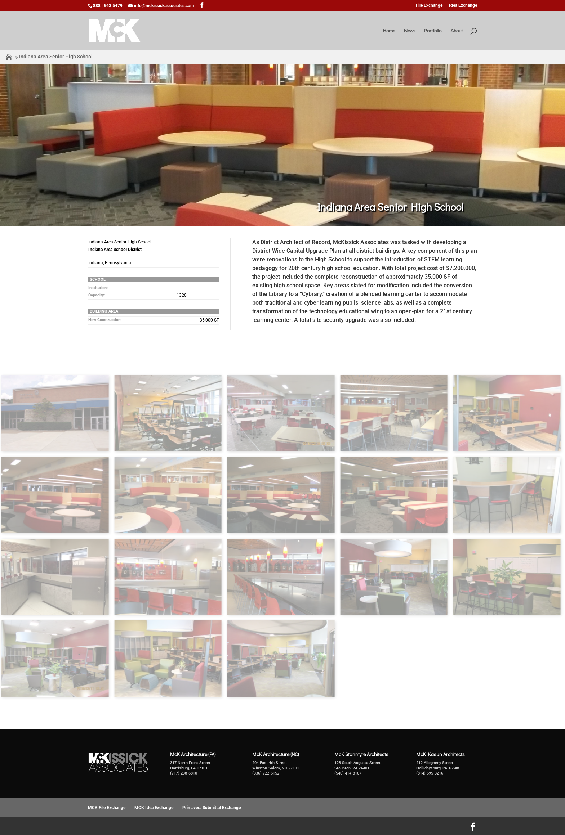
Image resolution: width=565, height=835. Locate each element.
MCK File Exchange (106, 807)
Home (389, 30)
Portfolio (432, 30)
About (456, 30)
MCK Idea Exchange (153, 807)
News (409, 30)
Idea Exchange (463, 5)
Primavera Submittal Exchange (211, 807)
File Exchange (429, 5)
